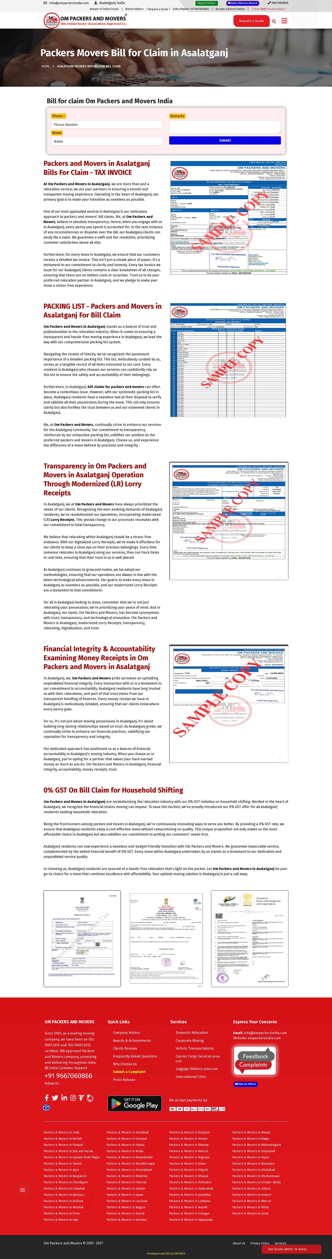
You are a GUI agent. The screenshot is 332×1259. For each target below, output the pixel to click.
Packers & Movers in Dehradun (190, 1182)
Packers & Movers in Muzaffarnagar (131, 1163)
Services (280, 1243)
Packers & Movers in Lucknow (127, 1201)
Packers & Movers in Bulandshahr (130, 1157)
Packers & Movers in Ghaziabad (253, 1151)
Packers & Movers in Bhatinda (127, 1176)
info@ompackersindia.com (265, 1033)
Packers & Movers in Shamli (63, 1163)
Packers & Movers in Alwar (187, 1163)
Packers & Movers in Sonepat (127, 1138)
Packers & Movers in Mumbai (63, 1207)
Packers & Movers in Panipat (63, 1145)
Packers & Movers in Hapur (251, 1157)
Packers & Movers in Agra (61, 1170)
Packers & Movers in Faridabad (128, 1132)
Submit (225, 140)
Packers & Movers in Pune (62, 1213)
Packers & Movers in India (61, 1132)
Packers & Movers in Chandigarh (66, 1182)
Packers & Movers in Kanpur (251, 1195)
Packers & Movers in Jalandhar (190, 1195)
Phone (58, 116)
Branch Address (134, 9)
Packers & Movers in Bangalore (65, 1176)
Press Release (124, 1080)
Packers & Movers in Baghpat (189, 1157)
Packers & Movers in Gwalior (126, 1188)
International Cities (191, 1077)
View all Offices (245, 1084)
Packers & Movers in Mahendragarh (256, 1145)
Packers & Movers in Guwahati (64, 1188)
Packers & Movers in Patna (250, 1207)
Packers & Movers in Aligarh (188, 1170)
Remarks (177, 116)
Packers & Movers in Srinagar (189, 1213)
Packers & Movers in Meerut (188, 1151)
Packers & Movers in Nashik (188, 1207)
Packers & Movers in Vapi (61, 1220)
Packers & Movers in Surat (250, 1213)
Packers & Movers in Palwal (126, 1145)
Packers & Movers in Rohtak (63, 1138)
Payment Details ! (206, 3)
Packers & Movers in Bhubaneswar (256, 1176)
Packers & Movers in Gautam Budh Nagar (72, 1157)
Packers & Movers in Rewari (188, 1138)
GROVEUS (179, 1253)
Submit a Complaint (129, 1072)
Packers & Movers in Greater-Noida (256, 1182)
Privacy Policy (260, 1243)
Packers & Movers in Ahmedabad (129, 1170)
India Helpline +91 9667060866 (191, 9)
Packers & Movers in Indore (251, 1188)
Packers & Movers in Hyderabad (191, 1188)
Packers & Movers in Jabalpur (64, 1195)
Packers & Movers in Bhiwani (189, 1145)
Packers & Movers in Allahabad (253, 1170)
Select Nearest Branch (242, 3)
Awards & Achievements (132, 1041)
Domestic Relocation (192, 1033)
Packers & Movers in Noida (125, 1151)
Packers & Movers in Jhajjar (250, 1138)
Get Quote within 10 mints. (288, 1249)
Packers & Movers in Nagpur (126, 1207)
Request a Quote (158, 9)
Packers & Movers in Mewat (251, 1132)
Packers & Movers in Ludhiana (189, 1201)
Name (57, 133)
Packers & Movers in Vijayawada (191, 1220)
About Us (239, 1243)
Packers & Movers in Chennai (126, 1182)
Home (45, 66)
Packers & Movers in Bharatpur (253, 1163)
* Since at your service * (268, 9)
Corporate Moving (190, 1041)
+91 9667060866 (68, 1076)
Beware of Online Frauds (104, 9)
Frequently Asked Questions (135, 1056)
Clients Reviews (125, 1048)
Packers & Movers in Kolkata (63, 1201)
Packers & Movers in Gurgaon (189, 1132)
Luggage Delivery (197, 1069)
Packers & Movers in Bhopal (188, 1176)
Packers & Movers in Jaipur (125, 1195)
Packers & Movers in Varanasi (127, 1220)
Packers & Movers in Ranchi (126, 1213)
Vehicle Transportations (195, 1048)
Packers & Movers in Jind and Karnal (68, 1151)
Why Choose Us (125, 1064)
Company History (126, 1033)
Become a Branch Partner (230, 9)
